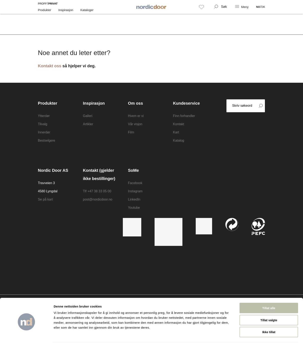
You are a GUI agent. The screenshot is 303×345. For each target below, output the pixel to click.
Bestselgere (46, 140)
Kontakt (178, 124)
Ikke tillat (268, 319)
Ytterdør (44, 116)
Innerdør (44, 132)
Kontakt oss (49, 66)
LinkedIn (134, 199)
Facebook (135, 183)
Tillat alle (268, 295)
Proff (42, 6)
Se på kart (45, 199)
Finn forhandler (184, 116)
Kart (176, 132)
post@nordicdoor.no (97, 199)
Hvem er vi (136, 116)
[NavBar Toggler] (242, 9)
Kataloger (87, 13)
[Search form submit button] (261, 106)
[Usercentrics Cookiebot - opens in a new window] (26, 337)
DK (263, 9)
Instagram (135, 191)
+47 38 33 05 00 (99, 191)
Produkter (44, 13)
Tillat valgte (268, 307)
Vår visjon (135, 124)
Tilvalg (42, 124)
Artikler (88, 124)
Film (131, 132)
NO (258, 9)
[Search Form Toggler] (220, 9)
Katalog (178, 140)
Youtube (134, 207)
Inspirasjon (65, 13)
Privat (53, 6)
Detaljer (218, 337)
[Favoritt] (201, 9)
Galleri (87, 116)
